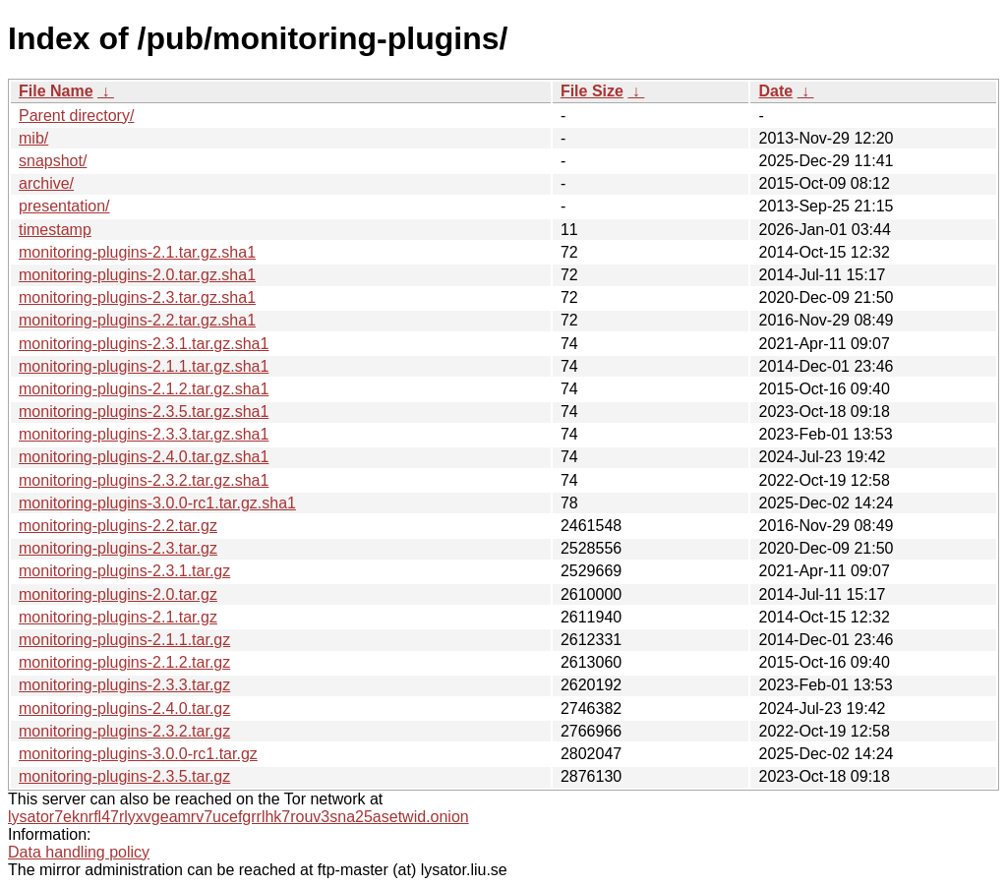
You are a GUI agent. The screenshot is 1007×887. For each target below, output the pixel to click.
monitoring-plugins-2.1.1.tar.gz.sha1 (143, 366)
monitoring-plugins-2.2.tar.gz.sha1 (137, 320)
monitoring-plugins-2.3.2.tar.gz (124, 731)
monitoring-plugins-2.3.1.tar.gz (124, 570)
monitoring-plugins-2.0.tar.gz (118, 594)
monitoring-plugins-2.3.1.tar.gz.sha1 (143, 343)
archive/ (46, 183)
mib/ (33, 138)
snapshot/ (53, 160)
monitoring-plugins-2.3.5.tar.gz (124, 776)
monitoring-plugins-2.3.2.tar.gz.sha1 (143, 480)
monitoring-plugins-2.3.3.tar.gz (124, 685)
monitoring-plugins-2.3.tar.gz (118, 548)
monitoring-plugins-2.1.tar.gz (118, 617)
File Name (56, 91)
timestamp (55, 229)
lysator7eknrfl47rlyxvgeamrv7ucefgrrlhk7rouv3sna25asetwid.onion (238, 816)
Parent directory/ (76, 115)
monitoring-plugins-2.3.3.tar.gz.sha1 (143, 434)
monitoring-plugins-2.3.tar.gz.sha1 (137, 297)
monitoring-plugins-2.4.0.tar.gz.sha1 (143, 456)
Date (775, 91)
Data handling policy (78, 852)
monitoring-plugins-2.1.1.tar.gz (124, 639)
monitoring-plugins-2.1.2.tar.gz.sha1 (143, 389)
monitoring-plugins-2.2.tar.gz (118, 525)
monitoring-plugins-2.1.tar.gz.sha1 (137, 252)
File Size (592, 91)
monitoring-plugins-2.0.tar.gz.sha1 (137, 274)
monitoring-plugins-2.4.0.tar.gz (124, 708)
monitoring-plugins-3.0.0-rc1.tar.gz (138, 753)
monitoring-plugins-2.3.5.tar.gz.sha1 (143, 411)
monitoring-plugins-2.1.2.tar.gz (124, 662)
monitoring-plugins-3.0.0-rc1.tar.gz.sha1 (157, 503)
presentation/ (64, 206)
